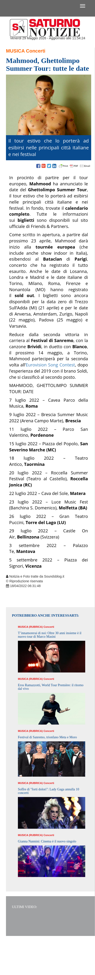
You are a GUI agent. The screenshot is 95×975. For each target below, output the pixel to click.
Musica (15, 50)
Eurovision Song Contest (50, 365)
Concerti (35, 50)
